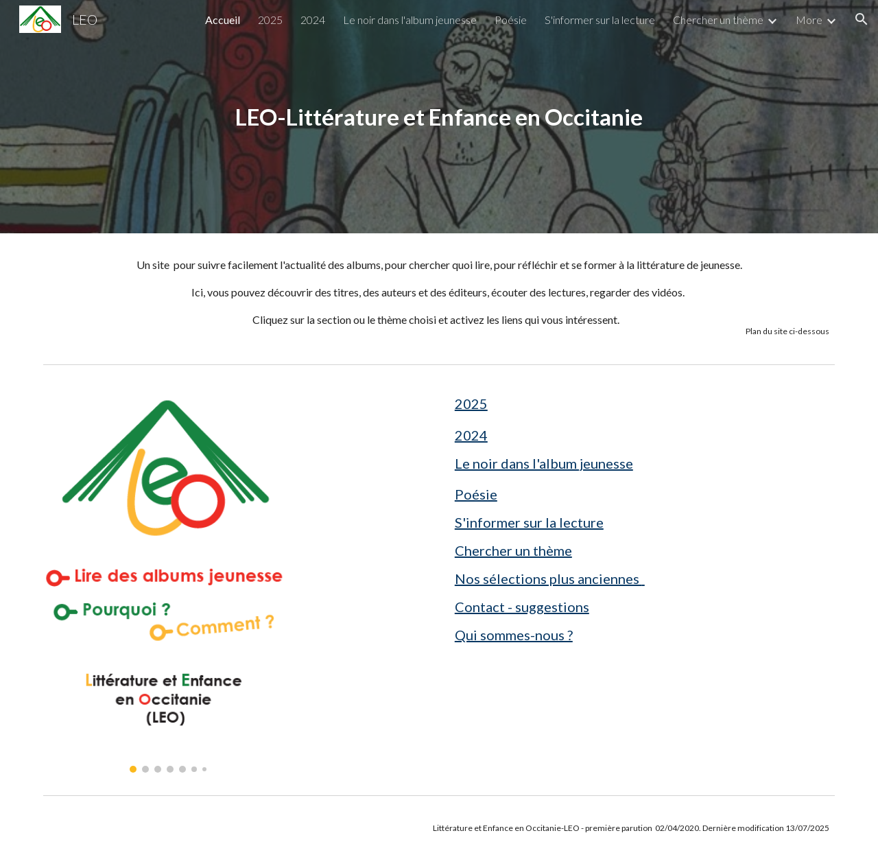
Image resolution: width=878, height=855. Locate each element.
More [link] (809, 19)
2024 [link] (312, 19)
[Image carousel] (168, 580)
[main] (439, 117)
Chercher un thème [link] (718, 19)
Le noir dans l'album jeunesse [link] (410, 19)
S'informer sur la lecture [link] (600, 19)
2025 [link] (270, 19)
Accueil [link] (222, 19)
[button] (861, 19)
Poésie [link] (511, 19)
